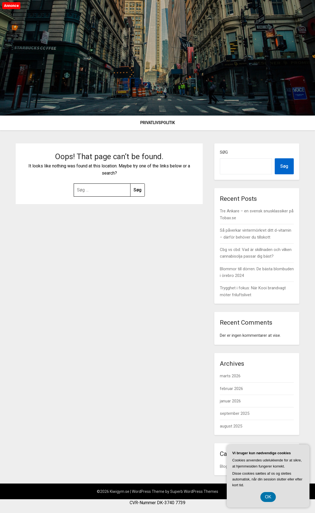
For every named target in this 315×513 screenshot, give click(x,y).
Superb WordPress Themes (194, 491)
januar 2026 (230, 401)
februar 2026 (231, 388)
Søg (224, 152)
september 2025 (234, 413)
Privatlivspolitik (157, 123)
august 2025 (231, 426)
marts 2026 (230, 375)
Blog (224, 466)
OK (268, 497)
